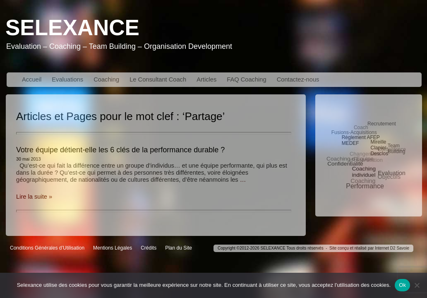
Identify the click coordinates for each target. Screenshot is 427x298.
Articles (206, 79)
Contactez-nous (298, 79)
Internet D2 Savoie (392, 248)
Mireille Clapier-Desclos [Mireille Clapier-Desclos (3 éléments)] (379, 147)
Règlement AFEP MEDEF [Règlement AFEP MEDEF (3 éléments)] (361, 140)
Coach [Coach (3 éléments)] (361, 127)
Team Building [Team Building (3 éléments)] (396, 148)
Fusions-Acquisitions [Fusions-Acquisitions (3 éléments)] (354, 132)
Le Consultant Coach (158, 79)
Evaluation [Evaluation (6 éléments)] (391, 173)
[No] (417, 285)
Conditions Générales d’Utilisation (47, 248)
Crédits (148, 248)
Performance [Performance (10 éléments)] (365, 186)
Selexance (72, 27)
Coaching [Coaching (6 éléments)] (362, 181)
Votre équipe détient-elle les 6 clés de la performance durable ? (120, 150)
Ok (402, 285)
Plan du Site (178, 248)
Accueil (31, 79)
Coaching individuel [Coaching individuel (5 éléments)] (364, 172)
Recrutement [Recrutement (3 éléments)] (381, 124)
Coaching (106, 79)
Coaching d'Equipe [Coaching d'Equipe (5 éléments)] (350, 159)
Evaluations (67, 79)
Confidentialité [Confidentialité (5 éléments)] (345, 164)
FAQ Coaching (246, 79)
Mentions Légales (112, 248)
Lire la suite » (34, 196)
